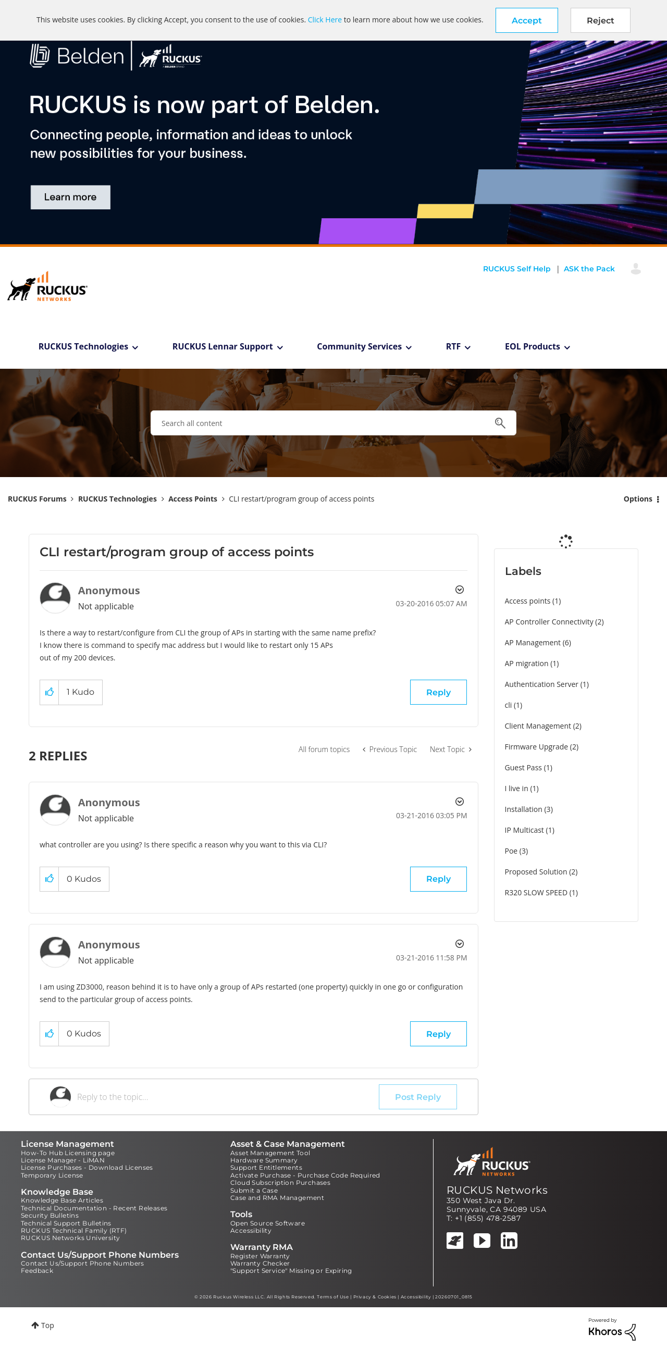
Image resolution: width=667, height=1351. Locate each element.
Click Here (325, 19)
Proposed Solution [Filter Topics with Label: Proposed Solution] (536, 872)
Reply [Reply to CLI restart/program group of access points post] (438, 692)
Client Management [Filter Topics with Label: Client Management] (538, 726)
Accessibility (250, 1230)
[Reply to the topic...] (228, 1096)
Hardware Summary (264, 1160)
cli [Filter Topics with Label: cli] (508, 705)
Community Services (359, 346)
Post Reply (418, 1097)
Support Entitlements (266, 1167)
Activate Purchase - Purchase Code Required (305, 1175)
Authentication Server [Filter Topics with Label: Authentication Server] (541, 684)
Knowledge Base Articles (62, 1200)
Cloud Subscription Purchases (280, 1182)
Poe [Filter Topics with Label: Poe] (511, 851)
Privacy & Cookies (375, 1296)
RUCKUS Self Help (517, 268)
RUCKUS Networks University (70, 1238)
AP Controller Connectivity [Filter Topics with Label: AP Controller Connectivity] (549, 622)
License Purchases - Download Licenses (87, 1167)
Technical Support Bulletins (66, 1223)
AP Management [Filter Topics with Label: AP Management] (533, 642)
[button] (527, 20)
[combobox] (333, 422)
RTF (453, 346)
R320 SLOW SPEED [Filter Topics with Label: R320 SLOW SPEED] (536, 892)
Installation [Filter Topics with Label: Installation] (523, 809)
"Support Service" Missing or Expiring (291, 1270)
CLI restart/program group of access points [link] (301, 499)
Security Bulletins (50, 1215)
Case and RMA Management (277, 1198)
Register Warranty (260, 1256)
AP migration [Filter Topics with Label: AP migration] (527, 663)
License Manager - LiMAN (63, 1160)
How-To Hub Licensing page (68, 1153)
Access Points (192, 499)
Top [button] (47, 1325)
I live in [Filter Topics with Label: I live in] (516, 788)
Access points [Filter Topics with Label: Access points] (528, 601)
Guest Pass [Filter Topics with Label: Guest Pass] (523, 767)
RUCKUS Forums (37, 499)
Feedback (37, 1270)
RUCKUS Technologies (84, 346)
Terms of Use (333, 1296)
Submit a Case (254, 1190)
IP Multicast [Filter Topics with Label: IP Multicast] (524, 830)
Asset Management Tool (270, 1153)
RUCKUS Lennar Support (222, 346)
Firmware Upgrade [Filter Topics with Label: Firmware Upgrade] (537, 747)
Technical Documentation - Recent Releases (94, 1208)
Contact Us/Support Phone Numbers (82, 1263)
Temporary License (52, 1175)
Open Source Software (267, 1223)
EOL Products (532, 346)
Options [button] (638, 499)
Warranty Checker (260, 1263)
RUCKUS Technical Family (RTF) (74, 1230)
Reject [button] (600, 21)
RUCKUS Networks (497, 1190)
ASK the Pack (589, 268)
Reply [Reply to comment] (438, 879)
